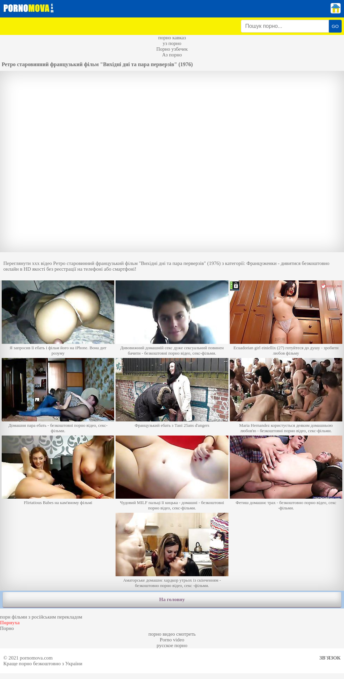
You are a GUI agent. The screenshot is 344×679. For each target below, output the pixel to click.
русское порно (172, 645)
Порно (7, 628)
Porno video (172, 639)
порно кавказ (172, 37)
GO (335, 26)
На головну (172, 599)
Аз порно (172, 54)
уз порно (172, 43)
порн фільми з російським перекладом (41, 617)
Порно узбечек (172, 49)
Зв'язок (330, 658)
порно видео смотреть (172, 634)
